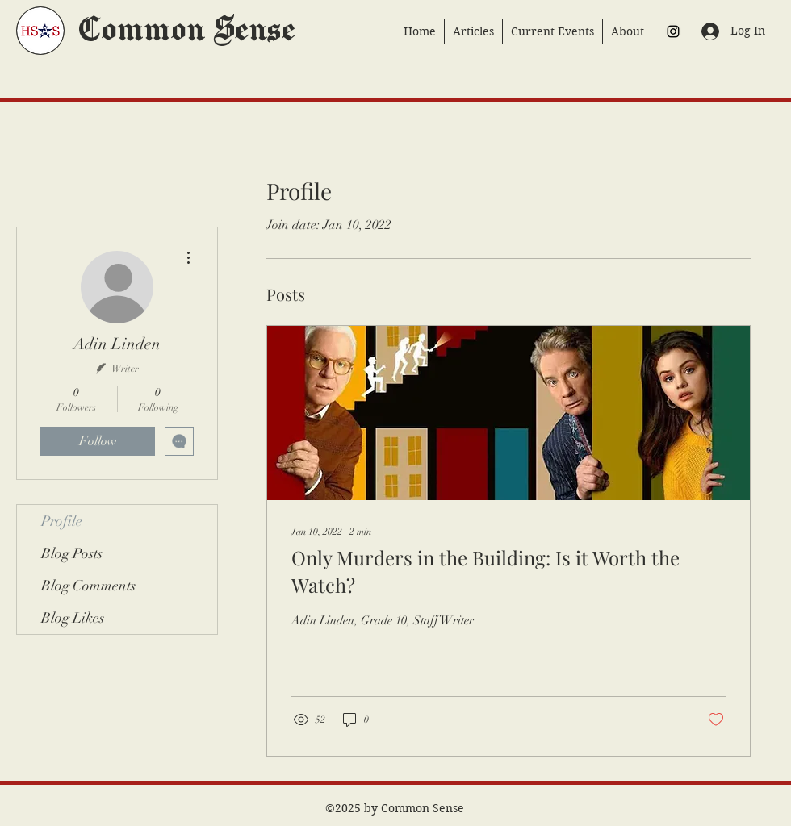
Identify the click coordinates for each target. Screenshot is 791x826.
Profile (61, 521)
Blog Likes (72, 618)
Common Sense (185, 30)
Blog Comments (88, 585)
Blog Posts (72, 553)
